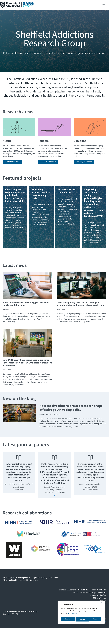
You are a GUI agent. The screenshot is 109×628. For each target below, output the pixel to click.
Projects (38, 577)
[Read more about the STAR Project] (94, 217)
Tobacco (43, 141)
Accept (95, 619)
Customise (68, 619)
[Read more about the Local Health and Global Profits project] (67, 217)
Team (50, 577)
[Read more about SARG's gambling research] (84, 162)
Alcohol (7, 141)
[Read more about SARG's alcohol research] (12, 162)
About (56, 577)
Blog (45, 577)
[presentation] (27, 285)
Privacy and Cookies (10, 580)
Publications (29, 577)
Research (6, 577)
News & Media (17, 577)
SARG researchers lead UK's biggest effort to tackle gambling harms (26, 304)
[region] (81, 612)
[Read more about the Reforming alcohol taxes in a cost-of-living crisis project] (41, 217)
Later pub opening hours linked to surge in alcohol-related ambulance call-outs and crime (80, 304)
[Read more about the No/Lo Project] (15, 217)
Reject (82, 619)
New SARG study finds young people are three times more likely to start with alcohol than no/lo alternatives (27, 362)
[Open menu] (105, 5)
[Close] (102, 603)
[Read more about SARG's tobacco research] (48, 162)
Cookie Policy (72, 614)
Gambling (80, 141)
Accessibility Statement (29, 580)
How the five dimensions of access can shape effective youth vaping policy (71, 408)
